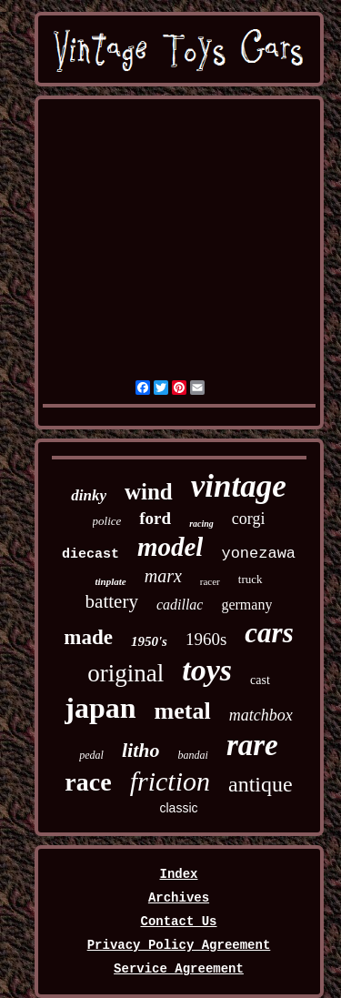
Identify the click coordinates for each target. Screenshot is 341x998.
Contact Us (178, 921)
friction (170, 781)
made (88, 637)
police (107, 521)
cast (260, 680)
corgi (249, 518)
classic (178, 808)
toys (207, 670)
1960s (206, 639)
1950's (149, 641)
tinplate (110, 581)
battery (111, 601)
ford (155, 518)
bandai (193, 755)
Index (178, 874)
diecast (90, 554)
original (125, 673)
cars (269, 633)
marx (163, 576)
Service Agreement (179, 969)
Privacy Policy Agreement (179, 945)
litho (141, 750)
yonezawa (258, 553)
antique (260, 784)
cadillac (180, 604)
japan (100, 707)
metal (183, 711)
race (88, 782)
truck (250, 579)
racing (201, 524)
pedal (91, 755)
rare (252, 745)
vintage (238, 486)
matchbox (261, 715)
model (170, 546)
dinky (88, 495)
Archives (178, 898)
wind (149, 491)
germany (246, 604)
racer (210, 581)
